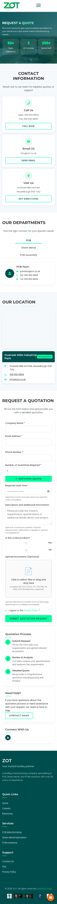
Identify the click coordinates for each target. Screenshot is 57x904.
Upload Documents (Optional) (22, 556)
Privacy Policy (31, 610)
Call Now (28, 126)
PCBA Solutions (9, 842)
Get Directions (28, 198)
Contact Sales (19, 715)
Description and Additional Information (27, 504)
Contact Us (8, 861)
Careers (6, 808)
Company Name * (15, 423)
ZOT (7, 760)
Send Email (28, 160)
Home (5, 803)
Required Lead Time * (16, 485)
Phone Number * (14, 452)
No (50, 549)
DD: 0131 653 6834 (29, 275)
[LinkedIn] (8, 737)
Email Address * (13, 436)
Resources (7, 813)
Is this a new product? (17, 537)
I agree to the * (24, 610)
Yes (50, 542)
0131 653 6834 (17, 374)
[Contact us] (50, 897)
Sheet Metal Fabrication (14, 837)
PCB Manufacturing (11, 832)
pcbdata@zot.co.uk (30, 271)
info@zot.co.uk (18, 379)
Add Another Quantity (28, 478)
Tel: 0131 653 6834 (29, 279)
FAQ (4, 866)
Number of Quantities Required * (23, 465)
